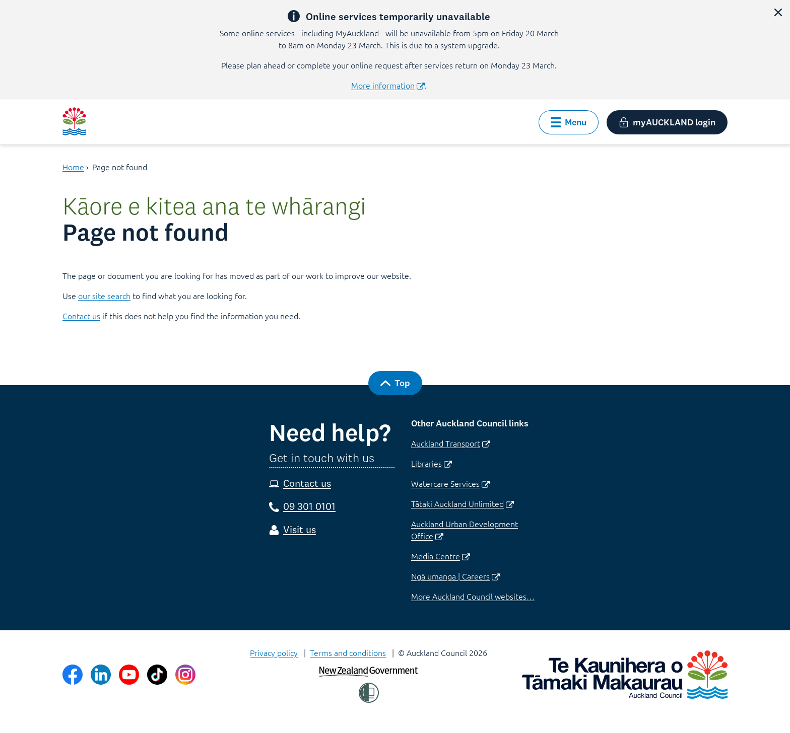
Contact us (81, 315)
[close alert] (778, 12)
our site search (104, 295)
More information (388, 85)
